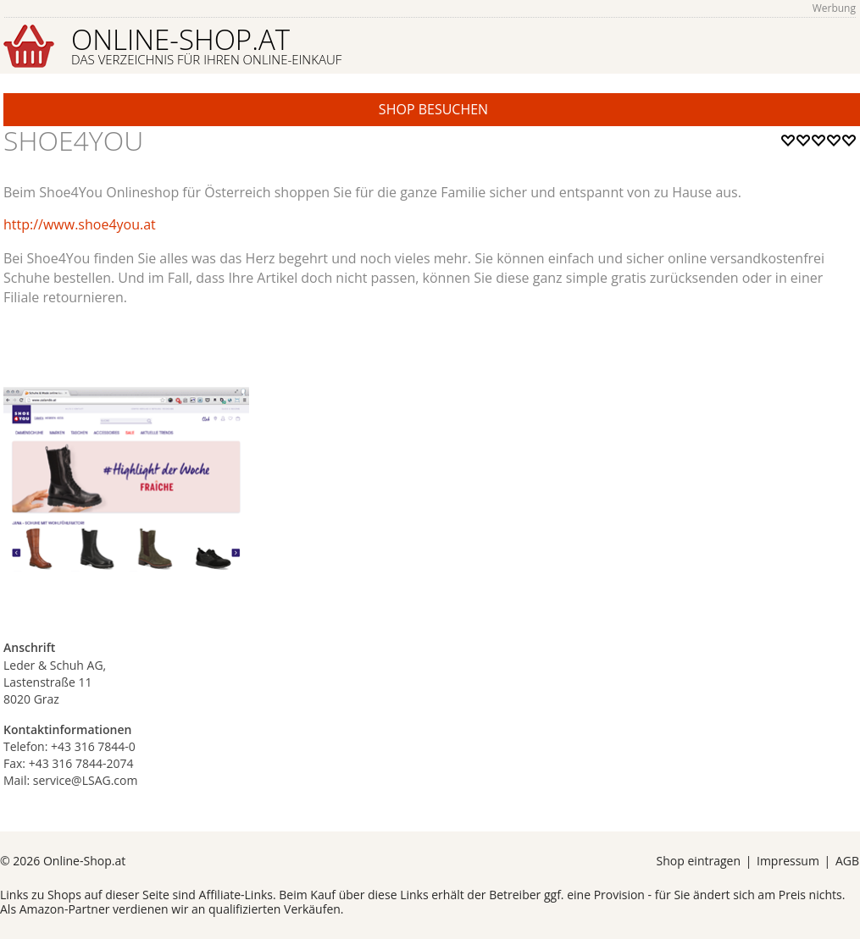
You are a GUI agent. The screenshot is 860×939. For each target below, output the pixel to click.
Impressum (788, 861)
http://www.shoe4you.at (79, 224)
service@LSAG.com (85, 780)
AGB (847, 861)
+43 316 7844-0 (93, 746)
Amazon (41, 909)
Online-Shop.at (206, 44)
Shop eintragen (699, 861)
